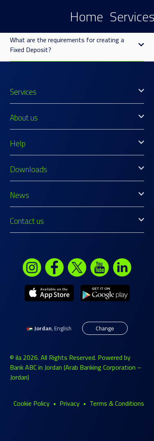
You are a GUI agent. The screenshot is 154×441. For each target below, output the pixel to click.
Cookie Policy (32, 403)
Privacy (70, 403)
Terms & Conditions (117, 403)
